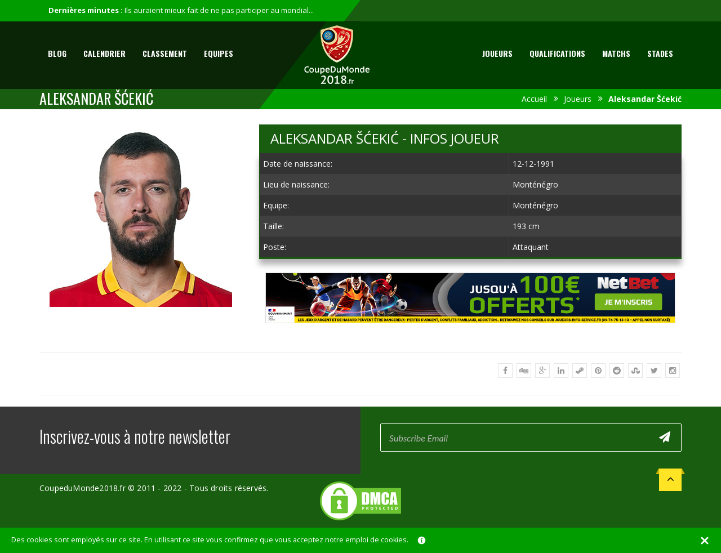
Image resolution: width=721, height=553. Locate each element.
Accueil (534, 98)
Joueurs (497, 53)
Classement (165, 53)
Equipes (218, 53)
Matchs (616, 53)
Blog (57, 53)
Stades (660, 53)
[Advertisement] (470, 333)
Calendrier (104, 53)
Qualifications (557, 53)
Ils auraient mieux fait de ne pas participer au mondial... (219, 10)
